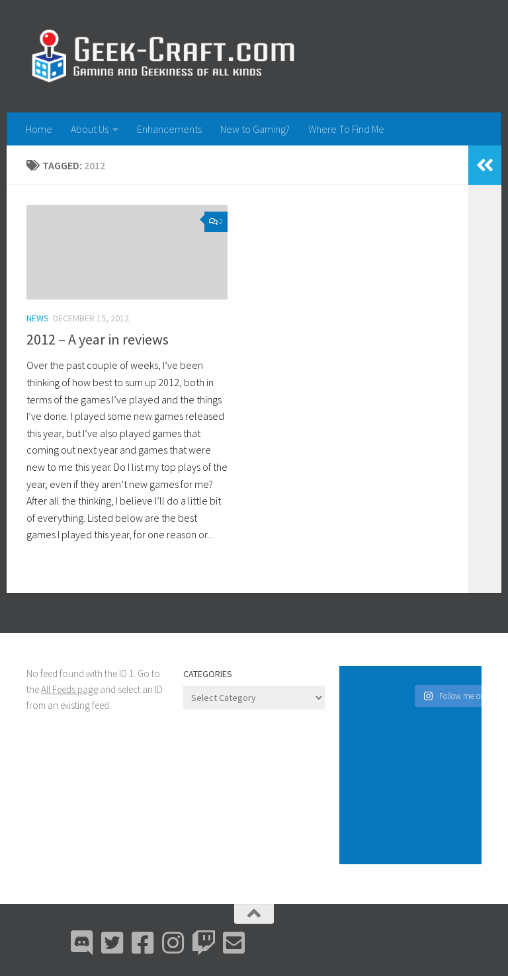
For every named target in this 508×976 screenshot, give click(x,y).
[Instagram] (173, 943)
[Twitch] (203, 943)
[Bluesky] (112, 943)
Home (39, 129)
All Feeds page (69, 689)
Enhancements (169, 129)
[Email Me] (234, 943)
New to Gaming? (255, 129)
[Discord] (82, 943)
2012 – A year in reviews (97, 339)
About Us (89, 129)
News (37, 318)
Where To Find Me (346, 129)
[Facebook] (142, 943)
